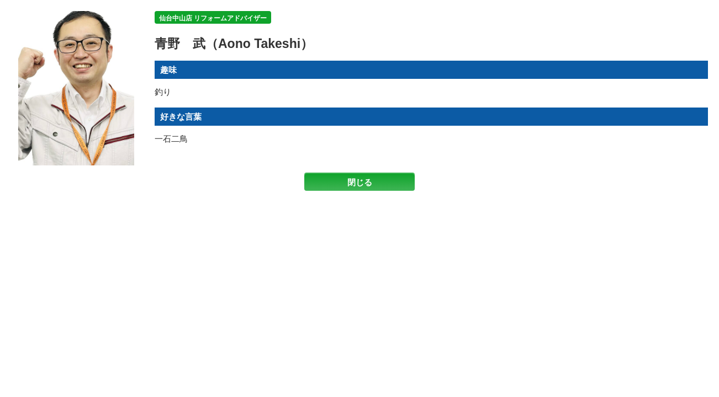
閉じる (359, 182)
